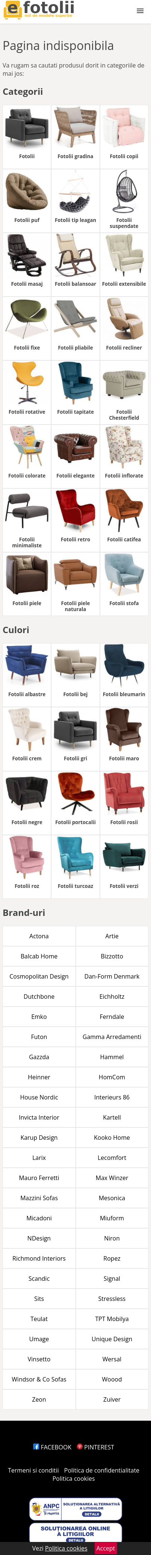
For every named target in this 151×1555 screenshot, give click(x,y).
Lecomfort (112, 1158)
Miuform (112, 1218)
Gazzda (39, 1057)
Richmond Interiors (39, 1258)
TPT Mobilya (112, 1319)
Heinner (39, 1077)
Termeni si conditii (33, 1470)
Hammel (112, 1057)
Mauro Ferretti (39, 1178)
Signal (112, 1278)
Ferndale (112, 1017)
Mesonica (112, 1198)
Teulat (39, 1319)
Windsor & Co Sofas (39, 1379)
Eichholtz (112, 996)
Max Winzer (112, 1178)
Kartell (112, 1117)
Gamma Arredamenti (112, 1037)
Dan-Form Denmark (111, 976)
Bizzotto (112, 956)
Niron (112, 1238)
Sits (39, 1299)
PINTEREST (95, 1447)
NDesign (39, 1238)
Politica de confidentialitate (101, 1470)
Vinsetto (39, 1359)
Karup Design (39, 1137)
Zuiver (112, 1399)
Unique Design (112, 1339)
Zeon (39, 1399)
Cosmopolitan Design (39, 976)
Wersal (112, 1359)
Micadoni (39, 1218)
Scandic (39, 1278)
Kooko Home (112, 1137)
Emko (39, 1017)
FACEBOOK (52, 1447)
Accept (106, 1548)
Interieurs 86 (112, 1097)
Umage (39, 1339)
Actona (39, 936)
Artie (112, 936)
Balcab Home (39, 956)
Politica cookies (74, 1478)
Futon (39, 1037)
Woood (112, 1379)
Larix (39, 1158)
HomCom (112, 1077)
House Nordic (39, 1097)
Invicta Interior (39, 1117)
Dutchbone (38, 996)
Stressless (112, 1299)
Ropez (111, 1258)
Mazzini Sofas (39, 1198)
